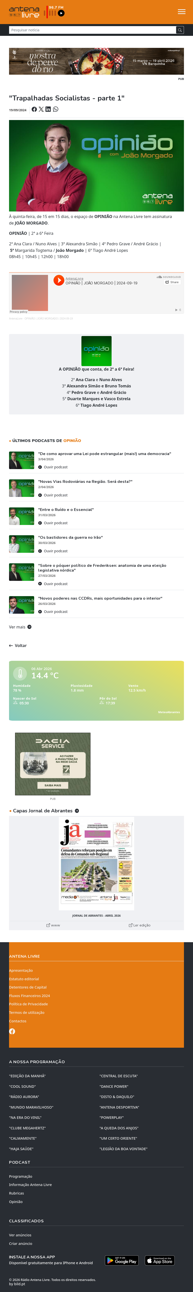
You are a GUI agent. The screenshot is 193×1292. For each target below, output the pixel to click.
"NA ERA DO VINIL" (25, 1117)
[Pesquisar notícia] (92, 30)
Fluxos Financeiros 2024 (29, 995)
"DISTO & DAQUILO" (117, 1096)
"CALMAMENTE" (23, 1138)
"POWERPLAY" (112, 1117)
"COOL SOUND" (22, 1086)
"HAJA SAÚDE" (21, 1148)
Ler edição (140, 925)
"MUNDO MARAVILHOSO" (31, 1107)
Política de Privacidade (28, 1004)
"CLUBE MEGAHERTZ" (27, 1128)
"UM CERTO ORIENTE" (118, 1138)
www (53, 925)
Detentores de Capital (27, 987)
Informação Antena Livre (30, 1184)
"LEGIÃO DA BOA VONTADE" (124, 1148)
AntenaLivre (15, 318)
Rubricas (16, 1193)
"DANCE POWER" (114, 1086)
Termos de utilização (26, 1012)
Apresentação (21, 970)
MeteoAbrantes (169, 712)
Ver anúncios (20, 1235)
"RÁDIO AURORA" (24, 1096)
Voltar (18, 645)
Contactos (17, 1021)
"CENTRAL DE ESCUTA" (119, 1075)
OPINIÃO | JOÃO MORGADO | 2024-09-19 (49, 318)
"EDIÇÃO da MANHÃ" (27, 1075)
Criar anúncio (20, 1243)
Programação (20, 1176)
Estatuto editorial (24, 979)
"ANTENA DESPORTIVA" (119, 1107)
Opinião (16, 1201)
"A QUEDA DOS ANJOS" (119, 1128)
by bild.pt (17, 1283)
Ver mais (20, 627)
